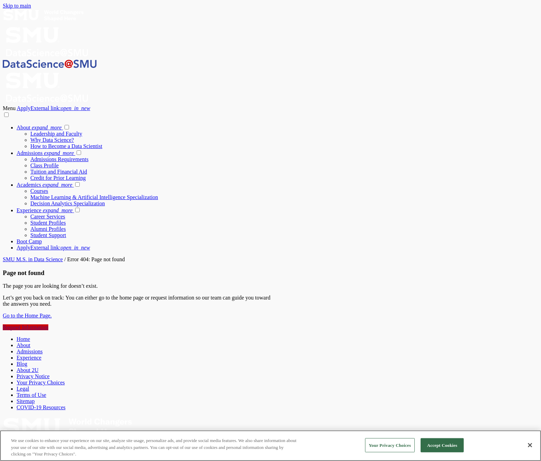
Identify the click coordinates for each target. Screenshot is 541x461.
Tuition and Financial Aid (58, 172)
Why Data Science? (52, 140)
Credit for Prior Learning (58, 178)
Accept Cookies (442, 445)
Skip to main (17, 6)
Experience (45, 210)
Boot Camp (29, 241)
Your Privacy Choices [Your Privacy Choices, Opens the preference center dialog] (390, 445)
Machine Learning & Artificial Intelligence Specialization (94, 197)
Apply (53, 108)
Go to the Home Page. (27, 315)
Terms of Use (31, 395)
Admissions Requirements (59, 159)
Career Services (47, 216)
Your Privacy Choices (41, 382)
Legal (23, 389)
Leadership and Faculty (56, 134)
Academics (45, 185)
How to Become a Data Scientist (66, 146)
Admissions (46, 153)
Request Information (25, 327)
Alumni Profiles (48, 229)
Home (23, 339)
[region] (270, 445)
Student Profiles (48, 223)
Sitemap (26, 401)
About (40, 127)
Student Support (48, 235)
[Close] (530, 445)
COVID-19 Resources (41, 407)
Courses (39, 191)
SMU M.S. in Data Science (33, 259)
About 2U (28, 370)
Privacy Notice (33, 376)
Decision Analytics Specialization (67, 203)
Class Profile (44, 165)
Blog (22, 364)
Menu (10, 108)
